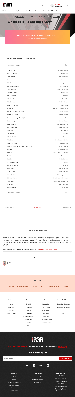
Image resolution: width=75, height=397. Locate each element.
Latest (11, 304)
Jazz (42, 286)
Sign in (43, 5)
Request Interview (37, 379)
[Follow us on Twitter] (27, 366)
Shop (63, 313)
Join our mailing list (37, 352)
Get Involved (38, 373)
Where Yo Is (20, 17)
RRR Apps (62, 346)
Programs (29, 307)
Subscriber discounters (63, 304)
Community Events (46, 319)
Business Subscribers (61, 386)
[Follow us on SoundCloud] (40, 366)
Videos (29, 326)
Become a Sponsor (60, 379)
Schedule (28, 304)
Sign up (65, 358)
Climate (10, 286)
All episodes (37, 208)
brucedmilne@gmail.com (48, 249)
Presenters (29, 313)
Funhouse (10, 108)
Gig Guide (46, 313)
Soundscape (28, 319)
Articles (29, 323)
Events (46, 300)
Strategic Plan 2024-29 (14, 382)
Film (35, 286)
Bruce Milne (56, 17)
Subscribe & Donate (63, 300)
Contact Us (14, 377)
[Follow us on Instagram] (48, 365)
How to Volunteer (38, 377)
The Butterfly (11, 89)
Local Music (53, 286)
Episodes (11, 310)
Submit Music (37, 382)
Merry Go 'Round (12, 105)
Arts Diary (46, 316)
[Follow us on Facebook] (34, 365)
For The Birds (11, 95)
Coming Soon (46, 304)
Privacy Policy (14, 391)
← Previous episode (8, 208)
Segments (11, 307)
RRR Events (46, 307)
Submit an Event (46, 323)
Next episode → (67, 208)
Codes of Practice (14, 385)
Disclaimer (14, 388)
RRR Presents (46, 310)
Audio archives (11, 313)
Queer (66, 286)
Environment (23, 286)
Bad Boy (9, 149)
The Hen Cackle (12, 92)
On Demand (11, 300)
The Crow (10, 83)
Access (14, 379)
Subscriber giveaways (63, 307)
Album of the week (28, 316)
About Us (14, 373)
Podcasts (28, 310)
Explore (28, 300)
